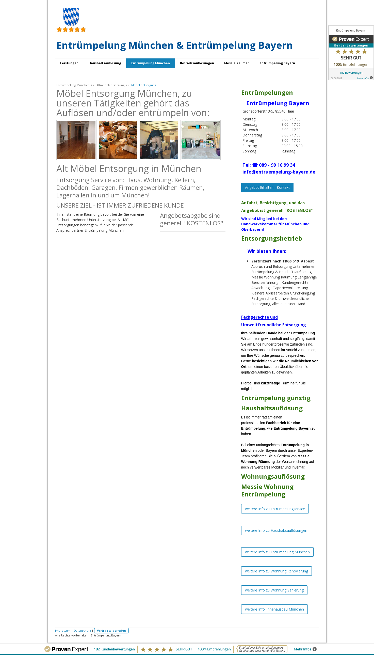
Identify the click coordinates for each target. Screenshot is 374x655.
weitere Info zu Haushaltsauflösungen (276, 530)
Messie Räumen (237, 63)
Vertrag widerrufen (111, 630)
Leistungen (69, 63)
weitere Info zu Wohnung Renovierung (276, 571)
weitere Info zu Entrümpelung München (277, 552)
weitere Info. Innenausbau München (274, 609)
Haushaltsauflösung (105, 63)
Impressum (63, 630)
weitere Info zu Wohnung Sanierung (274, 590)
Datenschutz (82, 630)
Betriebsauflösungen (197, 63)
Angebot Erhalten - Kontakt (267, 187)
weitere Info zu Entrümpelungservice (275, 508)
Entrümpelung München (150, 63)
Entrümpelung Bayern (277, 63)
